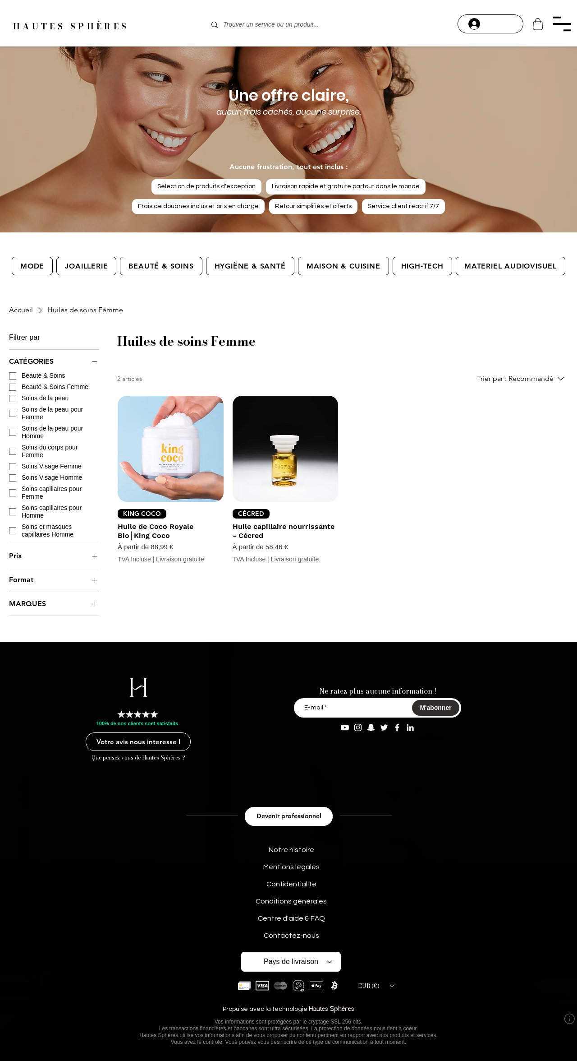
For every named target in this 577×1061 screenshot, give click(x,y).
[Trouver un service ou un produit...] (287, 25)
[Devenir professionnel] (289, 816)
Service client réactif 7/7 (403, 205)
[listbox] (376, 985)
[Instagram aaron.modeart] (358, 727)
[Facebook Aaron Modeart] (397, 727)
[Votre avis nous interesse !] (138, 741)
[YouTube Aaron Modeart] (345, 727)
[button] (561, 24)
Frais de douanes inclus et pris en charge (198, 205)
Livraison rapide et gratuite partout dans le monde (345, 186)
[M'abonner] (435, 708)
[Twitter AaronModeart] (384, 727)
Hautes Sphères (331, 1009)
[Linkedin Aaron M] (410, 727)
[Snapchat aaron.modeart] (371, 727)
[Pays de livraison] (291, 961)
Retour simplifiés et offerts (313, 205)
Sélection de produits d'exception (206, 186)
